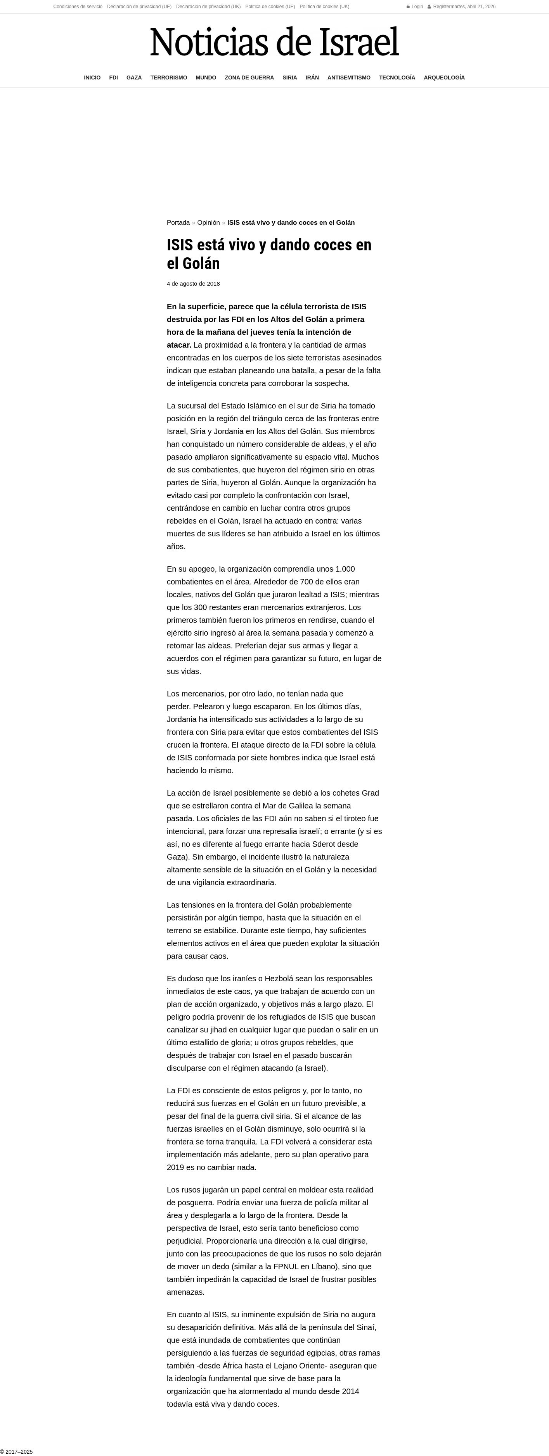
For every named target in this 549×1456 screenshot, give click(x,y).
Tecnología (397, 77)
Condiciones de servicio (78, 6)
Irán (312, 77)
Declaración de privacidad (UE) (139, 6)
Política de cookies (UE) (270, 6)
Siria (289, 77)
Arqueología (444, 77)
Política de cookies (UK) (324, 6)
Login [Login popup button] (415, 6)
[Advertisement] (275, 153)
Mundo (206, 77)
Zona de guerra (249, 77)
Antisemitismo (349, 77)
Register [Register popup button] (439, 6)
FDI (113, 77)
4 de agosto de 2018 (193, 283)
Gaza (134, 77)
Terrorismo (169, 77)
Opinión (208, 222)
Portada (178, 222)
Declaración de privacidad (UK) (208, 6)
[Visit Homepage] (275, 41)
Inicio (92, 77)
